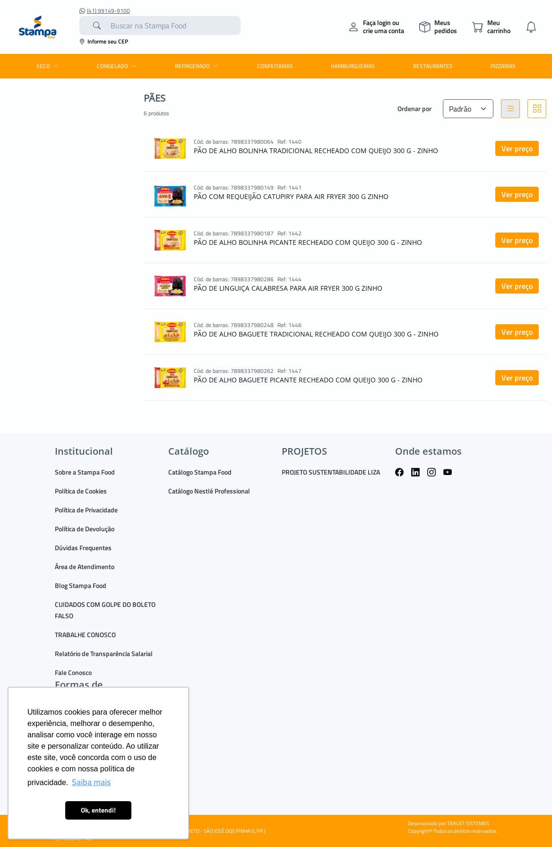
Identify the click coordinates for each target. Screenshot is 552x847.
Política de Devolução (84, 529)
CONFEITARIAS (275, 65)
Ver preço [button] (517, 148)
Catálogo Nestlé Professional (209, 491)
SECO (48, 65)
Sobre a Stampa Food (85, 472)
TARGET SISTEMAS (468, 823)
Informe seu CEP (103, 41)
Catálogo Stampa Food (200, 472)
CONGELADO (118, 65)
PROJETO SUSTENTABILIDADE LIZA (331, 472)
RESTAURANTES (433, 65)
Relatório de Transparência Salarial (104, 653)
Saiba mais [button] (91, 782)
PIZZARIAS (503, 65)
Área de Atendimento (84, 566)
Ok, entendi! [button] (98, 810)
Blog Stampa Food (80, 585)
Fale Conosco (73, 672)
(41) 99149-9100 (104, 11)
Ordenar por (414, 108)
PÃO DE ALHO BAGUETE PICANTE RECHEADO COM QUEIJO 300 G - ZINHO (308, 379)
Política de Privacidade (86, 510)
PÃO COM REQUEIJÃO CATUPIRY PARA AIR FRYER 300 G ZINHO (291, 196)
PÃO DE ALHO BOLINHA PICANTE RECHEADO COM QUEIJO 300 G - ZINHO (308, 242)
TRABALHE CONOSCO (85, 635)
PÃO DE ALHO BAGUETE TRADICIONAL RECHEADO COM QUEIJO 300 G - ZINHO (316, 333)
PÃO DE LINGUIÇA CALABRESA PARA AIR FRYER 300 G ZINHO (288, 288)
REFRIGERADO (198, 65)
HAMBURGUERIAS (353, 65)
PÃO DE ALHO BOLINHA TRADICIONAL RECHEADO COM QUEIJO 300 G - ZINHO (316, 150)
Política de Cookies (81, 491)
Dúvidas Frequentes (83, 548)
